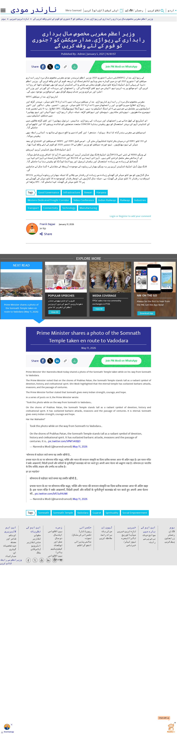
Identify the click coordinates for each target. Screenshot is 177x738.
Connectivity (50, 208)
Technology (68, 208)
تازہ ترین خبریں (19, 19)
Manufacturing (88, 208)
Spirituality (112, 513)
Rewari (88, 192)
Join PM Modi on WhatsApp (121, 66)
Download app (9, 732)
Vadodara (82, 513)
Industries (140, 200)
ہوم (4, 19)
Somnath (43, 513)
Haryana (101, 192)
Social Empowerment (135, 513)
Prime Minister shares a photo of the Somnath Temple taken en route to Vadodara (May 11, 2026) (21, 308)
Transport (33, 208)
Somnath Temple (63, 513)
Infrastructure (71, 192)
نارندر (34, 10)
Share (46, 234)
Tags (31, 192)
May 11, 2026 (80, 446)
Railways (125, 200)
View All (54, 312)
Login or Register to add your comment (130, 216)
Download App (146, 313)
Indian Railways (107, 200)
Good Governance (48, 192)
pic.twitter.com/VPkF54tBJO (64, 441)
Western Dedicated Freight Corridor (48, 200)
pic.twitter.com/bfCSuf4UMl (51, 493)
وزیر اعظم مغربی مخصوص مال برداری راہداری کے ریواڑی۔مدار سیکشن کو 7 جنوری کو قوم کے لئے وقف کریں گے (93, 19)
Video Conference (83, 200)
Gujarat (97, 513)
